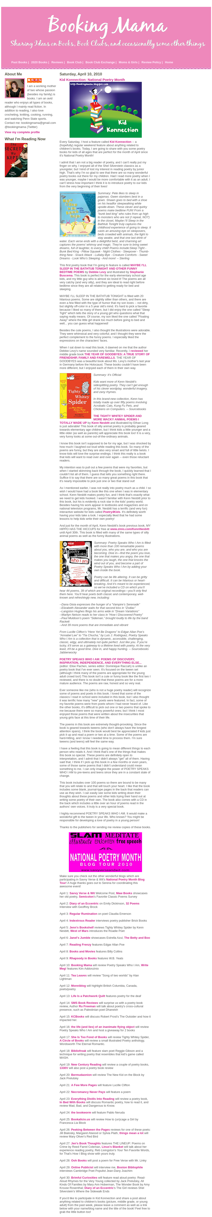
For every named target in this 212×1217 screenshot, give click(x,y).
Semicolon (86, 896)
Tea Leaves (79, 975)
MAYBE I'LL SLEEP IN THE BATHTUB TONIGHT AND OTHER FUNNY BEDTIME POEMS (103, 268)
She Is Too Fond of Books (89, 1037)
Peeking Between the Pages (90, 1129)
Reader (82, 920)
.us (80, 1119)
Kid (120, 141)
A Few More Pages (84, 1085)
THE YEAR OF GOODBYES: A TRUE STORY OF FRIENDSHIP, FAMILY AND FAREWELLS (105, 356)
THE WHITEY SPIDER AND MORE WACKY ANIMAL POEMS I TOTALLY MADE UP (101, 419)
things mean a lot (131, 1133)
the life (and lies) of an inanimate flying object (102, 1027)
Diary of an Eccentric (84, 903)
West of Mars (79, 931)
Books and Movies (82, 951)
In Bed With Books (73, 1102)
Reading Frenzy (80, 944)
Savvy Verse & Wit (82, 893)
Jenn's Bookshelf (82, 927)
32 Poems (133, 903)
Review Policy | (152, 62)
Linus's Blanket (112, 1146)
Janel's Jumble (80, 937)
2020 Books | (40, 62)
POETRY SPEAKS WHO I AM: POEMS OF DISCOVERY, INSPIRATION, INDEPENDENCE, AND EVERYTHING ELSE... (101, 661)
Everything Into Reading (92, 1098)
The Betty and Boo (137, 937)
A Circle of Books (72, 1040)
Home (169, 62)
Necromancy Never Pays (88, 1092)
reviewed (137, 351)
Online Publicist (82, 1167)
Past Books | (20, 62)
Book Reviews (84, 1003)
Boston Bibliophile (130, 1167)
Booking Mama (81, 965)
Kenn (100, 422)
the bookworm (81, 1112)
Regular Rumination (83, 913)
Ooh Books (79, 1160)
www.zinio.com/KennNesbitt (129, 529)
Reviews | (58, 62)
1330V (64, 1068)
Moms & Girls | (129, 62)
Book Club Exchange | (101, 62)
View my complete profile (22, 132)
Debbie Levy (97, 272)
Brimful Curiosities (84, 1177)
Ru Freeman (87, 1006)
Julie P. (37, 80)
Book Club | (75, 62)
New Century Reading (86, 1064)
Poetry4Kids (111, 512)
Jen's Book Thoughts (86, 1143)
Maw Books (124, 893)
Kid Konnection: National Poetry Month (92, 80)
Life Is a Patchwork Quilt (88, 996)
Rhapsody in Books (83, 958)
